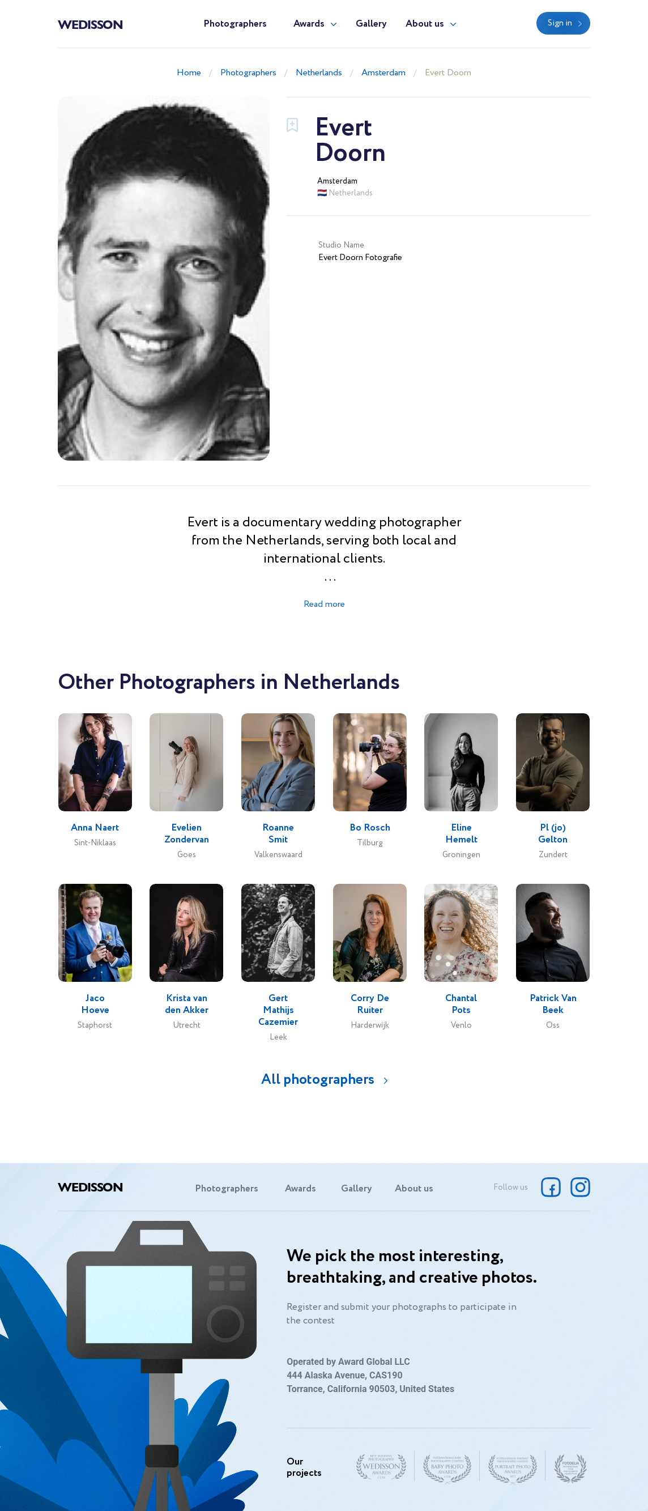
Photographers (235, 24)
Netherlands (319, 72)
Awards (309, 24)
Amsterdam (383, 72)
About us (425, 24)
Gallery (371, 24)
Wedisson (90, 24)
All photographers (317, 1079)
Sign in (560, 23)
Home (189, 72)
